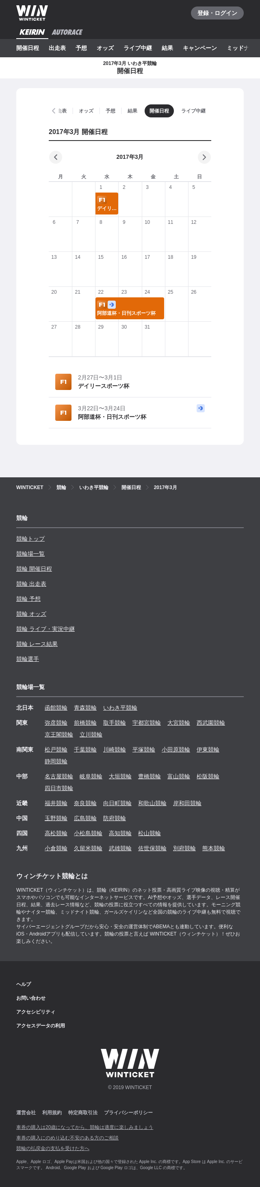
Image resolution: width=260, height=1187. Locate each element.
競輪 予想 (28, 599)
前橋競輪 (85, 722)
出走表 (57, 48)
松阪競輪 (208, 776)
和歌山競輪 (152, 803)
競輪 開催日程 (34, 568)
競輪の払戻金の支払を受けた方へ (52, 1148)
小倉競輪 (56, 848)
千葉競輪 (85, 749)
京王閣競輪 (59, 734)
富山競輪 (178, 776)
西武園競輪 (211, 722)
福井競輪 (56, 803)
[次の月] (204, 157)
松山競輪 (149, 833)
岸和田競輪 (187, 803)
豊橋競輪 (149, 776)
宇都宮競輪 (146, 722)
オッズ (105, 48)
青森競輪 (85, 707)
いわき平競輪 (120, 707)
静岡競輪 (56, 761)
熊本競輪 (213, 848)
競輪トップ (30, 538)
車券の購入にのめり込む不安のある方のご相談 (67, 1138)
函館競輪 (56, 707)
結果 (167, 48)
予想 (81, 48)
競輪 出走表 (31, 584)
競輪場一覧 (30, 553)
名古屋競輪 (59, 776)
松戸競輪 (56, 749)
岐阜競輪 (91, 776)
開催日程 (27, 48)
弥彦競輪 (56, 722)
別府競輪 (184, 848)
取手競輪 (114, 722)
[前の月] (55, 157)
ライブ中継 (138, 48)
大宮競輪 (178, 722)
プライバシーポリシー (128, 1113)
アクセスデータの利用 (40, 1026)
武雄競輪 (120, 848)
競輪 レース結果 (37, 644)
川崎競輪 (114, 749)
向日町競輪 (117, 803)
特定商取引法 (83, 1113)
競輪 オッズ (31, 614)
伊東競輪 (208, 749)
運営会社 (26, 1113)
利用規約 (52, 1113)
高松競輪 (56, 833)
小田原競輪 (176, 749)
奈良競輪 (85, 803)
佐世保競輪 (152, 848)
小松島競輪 (88, 833)
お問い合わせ (31, 998)
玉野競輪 (56, 818)
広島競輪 (85, 818)
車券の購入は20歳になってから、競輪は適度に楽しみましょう (84, 1127)
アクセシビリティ (35, 1012)
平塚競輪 (143, 749)
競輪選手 (27, 659)
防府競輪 (114, 818)
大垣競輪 (120, 776)
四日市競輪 (59, 788)
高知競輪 (120, 833)
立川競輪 (91, 734)
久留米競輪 (88, 848)
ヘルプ (23, 984)
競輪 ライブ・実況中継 (45, 629)
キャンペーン (200, 48)
